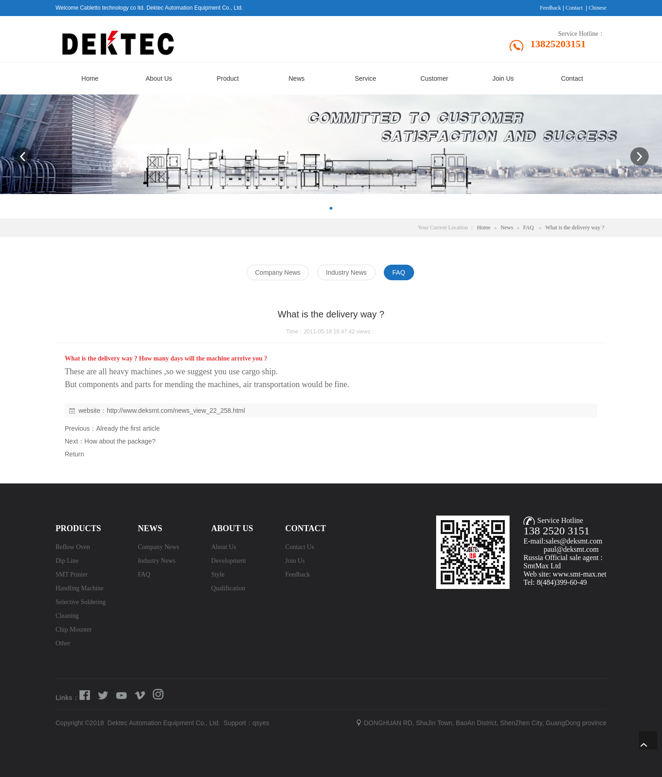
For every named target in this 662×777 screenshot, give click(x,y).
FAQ (528, 227)
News (506, 227)
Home (483, 227)
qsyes (260, 723)
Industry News (156, 560)
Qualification (228, 588)
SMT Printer (72, 574)
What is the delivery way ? (574, 227)
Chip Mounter (74, 629)
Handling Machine (80, 588)
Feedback (550, 8)
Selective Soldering (81, 602)
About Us (223, 547)
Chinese (597, 8)
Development (228, 560)
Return (74, 454)
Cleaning (67, 615)
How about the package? (120, 441)
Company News (158, 547)
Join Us (294, 560)
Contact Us (299, 547)
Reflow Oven (73, 547)
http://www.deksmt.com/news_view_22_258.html (176, 410)
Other (63, 643)
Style (217, 574)
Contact (574, 8)
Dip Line (67, 560)
